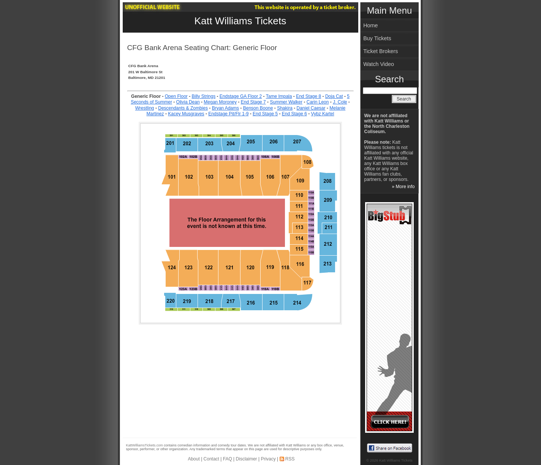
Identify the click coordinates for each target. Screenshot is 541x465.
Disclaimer (246, 459)
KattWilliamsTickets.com (144, 445)
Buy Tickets (377, 38)
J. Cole (340, 102)
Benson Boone (258, 108)
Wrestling (144, 108)
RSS (290, 459)
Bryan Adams (225, 108)
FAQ (227, 459)
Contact (211, 459)
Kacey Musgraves (186, 113)
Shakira (285, 108)
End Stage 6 (294, 113)
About (193, 459)
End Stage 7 (253, 102)
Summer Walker (286, 102)
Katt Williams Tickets (240, 21)
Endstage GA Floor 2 (241, 96)
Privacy (268, 459)
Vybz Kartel (322, 113)
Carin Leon (318, 102)
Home (370, 25)
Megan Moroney (220, 102)
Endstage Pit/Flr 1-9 (228, 113)
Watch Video (378, 64)
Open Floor (176, 96)
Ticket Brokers (380, 51)
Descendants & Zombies (183, 108)
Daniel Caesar (311, 108)
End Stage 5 (265, 113)
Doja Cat (334, 96)
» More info (403, 186)
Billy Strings (203, 96)
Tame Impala (279, 96)
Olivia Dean (188, 102)
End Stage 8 (308, 96)
